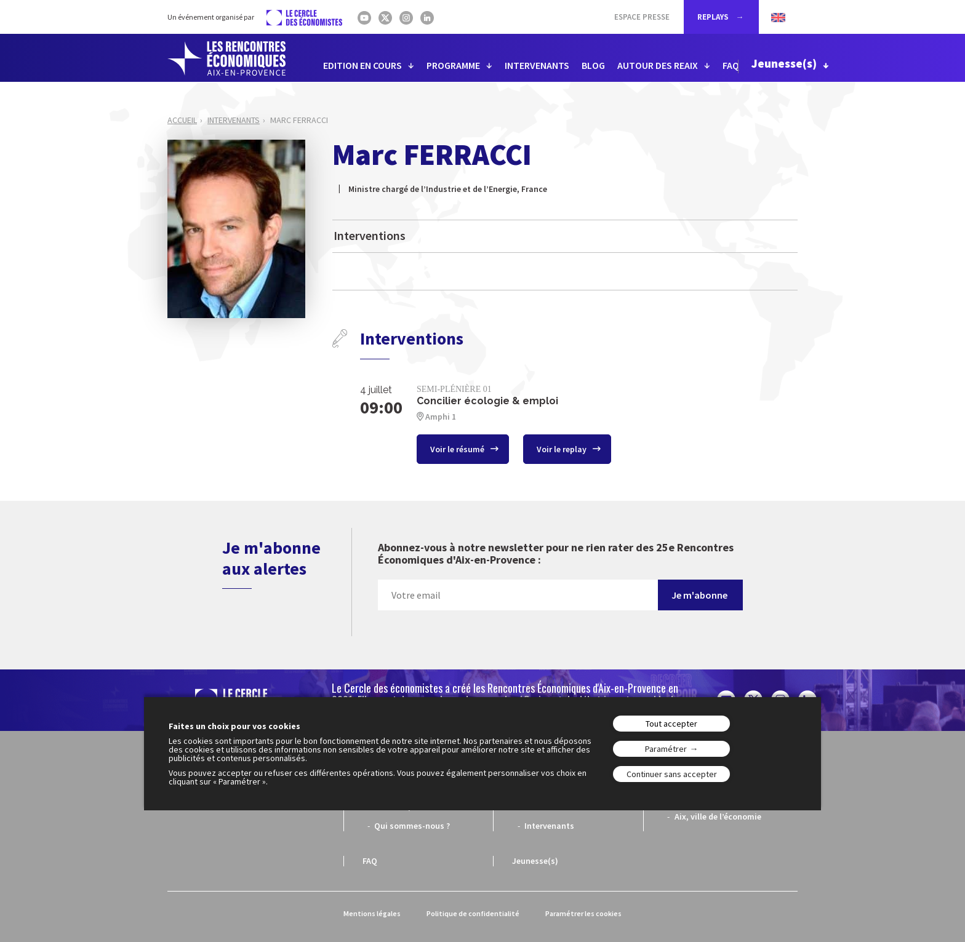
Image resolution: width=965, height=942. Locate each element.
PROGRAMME (453, 65)
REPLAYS (714, 17)
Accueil (182, 120)
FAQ (731, 65)
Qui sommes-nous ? (412, 825)
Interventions (370, 235)
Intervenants (233, 120)
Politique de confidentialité (472, 913)
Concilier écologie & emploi (487, 401)
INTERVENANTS (537, 65)
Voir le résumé (458, 449)
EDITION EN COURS (362, 65)
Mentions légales (372, 913)
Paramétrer (666, 748)
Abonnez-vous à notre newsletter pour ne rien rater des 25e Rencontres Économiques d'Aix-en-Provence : (556, 554)
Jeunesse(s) (784, 63)
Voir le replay (562, 449)
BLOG (593, 65)
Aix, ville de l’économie (718, 816)
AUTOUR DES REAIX (657, 65)
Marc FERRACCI (299, 120)
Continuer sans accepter (672, 774)
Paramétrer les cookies (583, 913)
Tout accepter (671, 723)
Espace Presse (642, 17)
